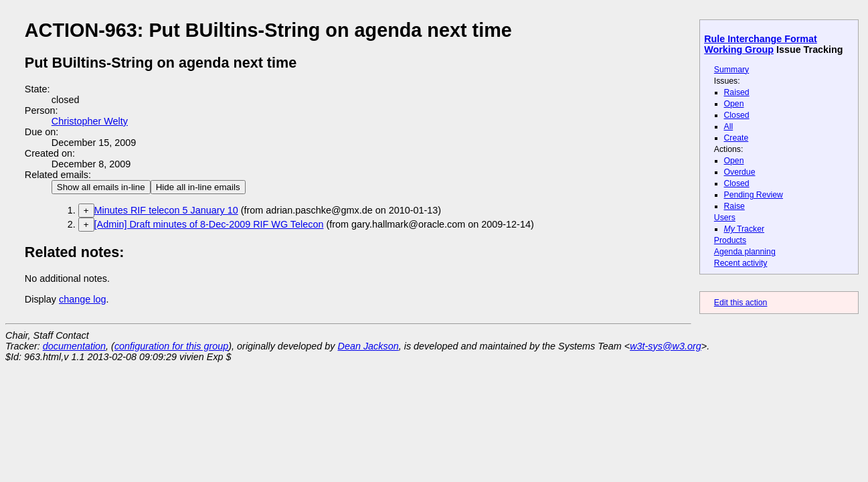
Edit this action (741, 302)
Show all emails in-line (101, 187)
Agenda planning (745, 251)
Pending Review (753, 194)
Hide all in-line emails (198, 187)
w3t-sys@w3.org (665, 346)
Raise (734, 206)
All (728, 126)
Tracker (744, 229)
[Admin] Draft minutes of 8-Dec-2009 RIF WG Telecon (209, 224)
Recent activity (741, 263)
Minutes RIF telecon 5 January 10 (166, 210)
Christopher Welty (90, 121)
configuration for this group (171, 346)
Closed (737, 115)
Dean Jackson (368, 346)
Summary (731, 69)
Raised (737, 92)
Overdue (740, 172)
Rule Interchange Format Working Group (760, 44)
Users (724, 217)
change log (82, 299)
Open (734, 103)
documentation (74, 346)
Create (736, 138)
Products (730, 240)
